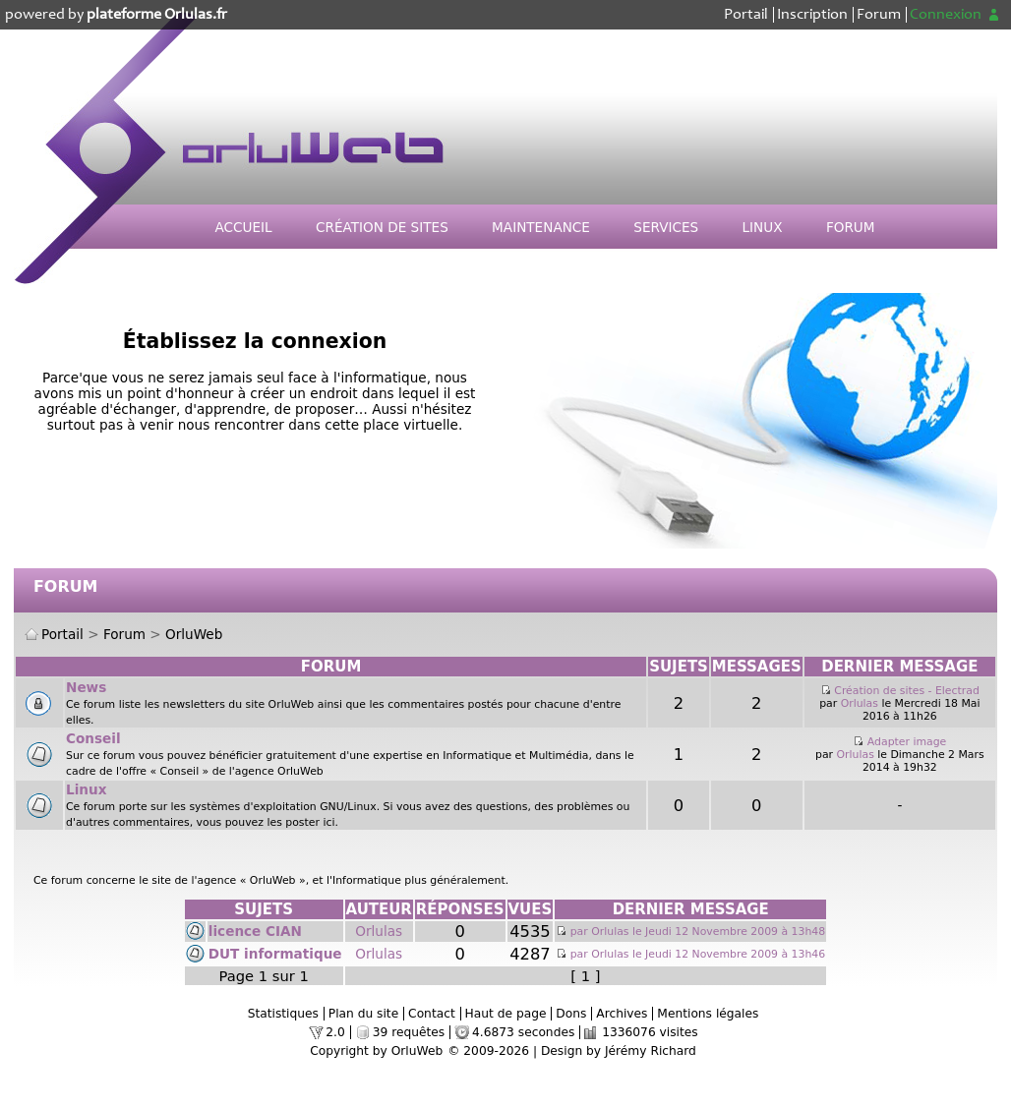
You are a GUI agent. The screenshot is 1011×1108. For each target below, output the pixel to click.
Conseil (93, 738)
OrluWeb (193, 634)
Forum (879, 15)
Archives (621, 1014)
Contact (431, 1014)
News (86, 687)
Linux (763, 227)
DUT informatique (275, 954)
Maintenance (541, 227)
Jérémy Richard (650, 1051)
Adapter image (906, 741)
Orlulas (859, 703)
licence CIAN (255, 931)
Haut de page (506, 1014)
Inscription (812, 15)
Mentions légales (707, 1014)
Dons (571, 1014)
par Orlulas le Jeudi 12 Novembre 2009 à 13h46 (690, 954)
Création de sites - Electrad (907, 690)
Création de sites (382, 227)
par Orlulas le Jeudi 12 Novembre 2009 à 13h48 (690, 931)
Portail (746, 15)
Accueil (242, 227)
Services (665, 227)
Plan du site (363, 1014)
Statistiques (283, 1014)
